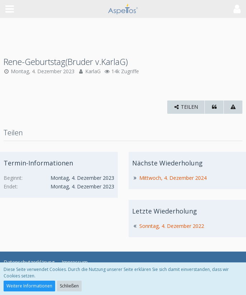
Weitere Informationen (29, 286)
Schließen (69, 286)
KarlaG (93, 71)
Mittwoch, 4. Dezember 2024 (173, 177)
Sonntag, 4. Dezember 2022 (171, 226)
